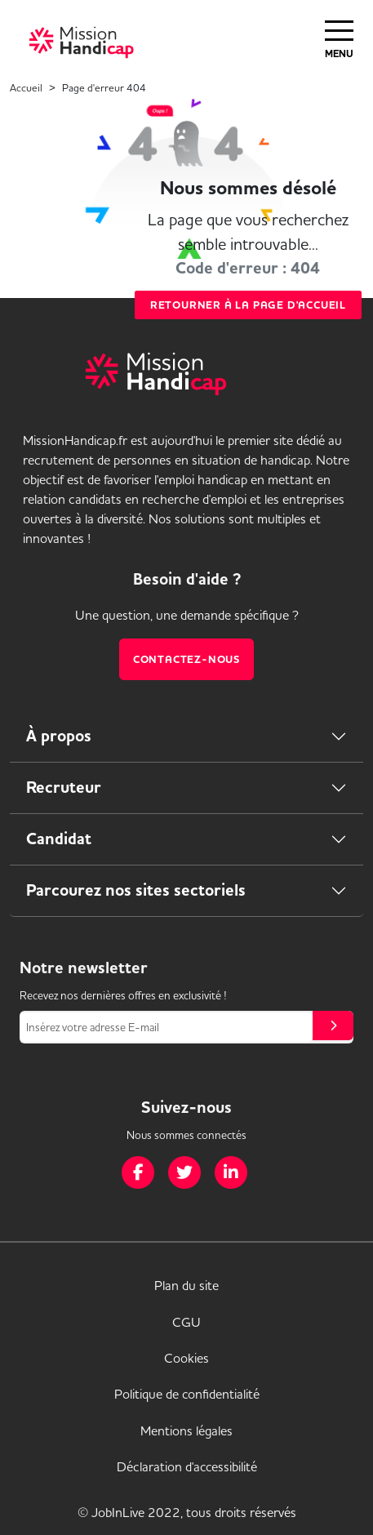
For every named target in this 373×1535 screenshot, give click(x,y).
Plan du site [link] (186, 1285)
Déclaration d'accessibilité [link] (187, 1466)
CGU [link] (186, 1322)
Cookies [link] (186, 1358)
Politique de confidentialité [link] (187, 1394)
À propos (58, 736)
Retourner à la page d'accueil (248, 305)
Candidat (58, 839)
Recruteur (63, 787)
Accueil (26, 87)
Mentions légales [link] (186, 1430)
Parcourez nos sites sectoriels (136, 890)
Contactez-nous (186, 659)
